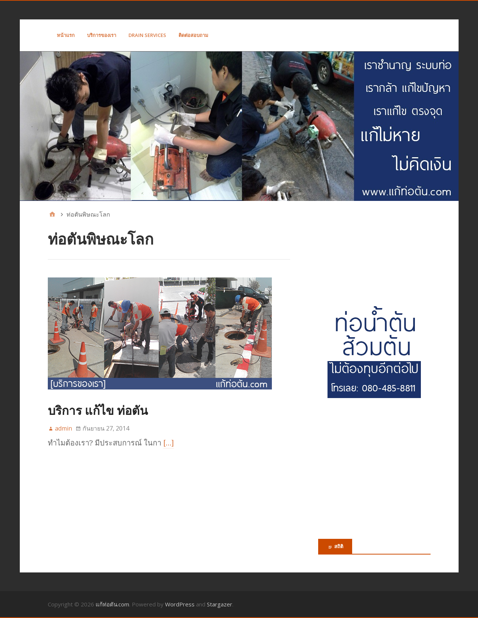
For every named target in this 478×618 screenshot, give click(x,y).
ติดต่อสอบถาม (193, 35)
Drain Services (147, 35)
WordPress (180, 604)
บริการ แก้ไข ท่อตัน (98, 410)
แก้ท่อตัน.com (112, 604)
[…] (168, 442)
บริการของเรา (101, 35)
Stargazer (219, 604)
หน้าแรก (66, 35)
